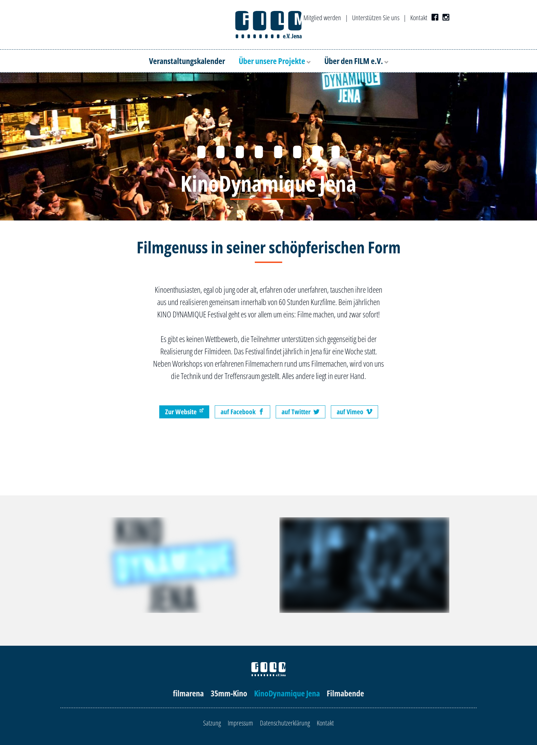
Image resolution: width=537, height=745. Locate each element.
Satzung (212, 723)
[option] (268, 146)
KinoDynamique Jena (287, 693)
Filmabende (345, 693)
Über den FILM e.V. (356, 60)
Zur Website (184, 411)
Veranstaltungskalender (187, 60)
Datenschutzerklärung (285, 723)
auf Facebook (242, 411)
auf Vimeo (354, 411)
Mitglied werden (322, 17)
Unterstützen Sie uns (375, 17)
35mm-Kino (229, 693)
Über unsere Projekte (275, 60)
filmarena (188, 693)
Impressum (240, 723)
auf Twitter (301, 411)
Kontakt (418, 17)
